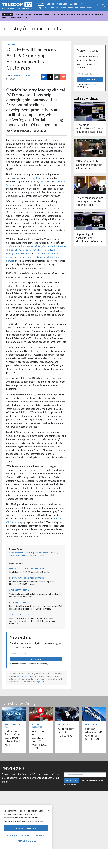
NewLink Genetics (36, 177)
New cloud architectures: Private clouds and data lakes (89, 128)
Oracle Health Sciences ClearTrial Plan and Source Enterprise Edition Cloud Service (33, 257)
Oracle (33, 555)
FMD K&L (44, 181)
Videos (50, 3)
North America (22, 555)
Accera (18, 177)
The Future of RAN (19, 614)
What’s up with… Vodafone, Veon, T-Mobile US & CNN (39, 739)
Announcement (16, 552)
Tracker (11, 44)
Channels (62, 3)
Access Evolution (19, 590)
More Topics (87, 7)
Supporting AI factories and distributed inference (89, 238)
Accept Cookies (26, 828)
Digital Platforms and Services (52, 7)
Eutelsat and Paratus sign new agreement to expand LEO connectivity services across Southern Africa (35, 607)
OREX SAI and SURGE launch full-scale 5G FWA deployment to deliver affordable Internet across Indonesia (32, 621)
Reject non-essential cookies (26, 835)
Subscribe (36, 659)
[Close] (48, 810)
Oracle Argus (18, 249)
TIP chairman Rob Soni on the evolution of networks (89, 165)
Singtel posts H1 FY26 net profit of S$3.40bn (30, 572)
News (41, 3)
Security (63, 724)
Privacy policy (42, 664)
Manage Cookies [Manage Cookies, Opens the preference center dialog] (26, 841)
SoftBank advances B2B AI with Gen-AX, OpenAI (93, 733)
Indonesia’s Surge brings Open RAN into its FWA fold (12, 737)
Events (73, 3)
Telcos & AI (91, 724)
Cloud (27, 552)
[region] (26, 827)
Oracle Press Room (21, 75)
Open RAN (73, 7)
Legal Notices (42, 681)
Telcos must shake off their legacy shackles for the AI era (89, 201)
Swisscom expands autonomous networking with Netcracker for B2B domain (31, 583)
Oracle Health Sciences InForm (25, 246)
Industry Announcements (31, 28)
